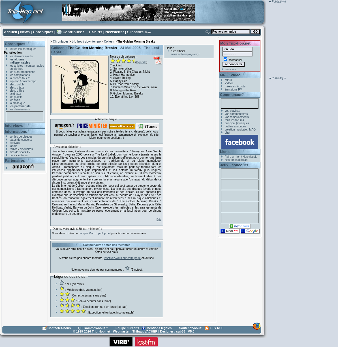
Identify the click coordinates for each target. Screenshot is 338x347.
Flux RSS (216, 328)
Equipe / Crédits (127, 328)
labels (13, 146)
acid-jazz (15, 93)
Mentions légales (159, 328)
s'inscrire (230, 69)
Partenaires (15, 160)
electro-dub (17, 84)
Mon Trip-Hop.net (235, 43)
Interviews (14, 125)
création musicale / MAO (240, 129)
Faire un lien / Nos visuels (241, 156)
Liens (225, 152)
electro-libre (17, 90)
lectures (22, 155)
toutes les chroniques (23, 49)
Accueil (10, 32)
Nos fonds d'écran (236, 159)
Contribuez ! (73, 32)
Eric (159, 219)
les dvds (15, 100)
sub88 (180, 331)
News (25, 32)
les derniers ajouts (21, 56)
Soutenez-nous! (191, 328)
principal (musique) (237, 123)
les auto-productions (22, 71)
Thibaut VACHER (144, 331)
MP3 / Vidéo (230, 75)
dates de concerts (21, 139)
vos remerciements (237, 117)
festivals (15, 142)
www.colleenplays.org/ (185, 54)
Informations (16, 131)
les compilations (20, 75)
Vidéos (229, 83)
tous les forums (234, 120)
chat (227, 132)
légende (141, 62)
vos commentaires (236, 113)
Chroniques (43, 32)
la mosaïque (17, 103)
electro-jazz (17, 87)
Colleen (109, 41)
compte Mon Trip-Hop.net (95, 233)
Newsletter (114, 32)
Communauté (231, 94)
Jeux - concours (234, 165)
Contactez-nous (59, 328)
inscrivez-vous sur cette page (122, 258)
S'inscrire (135, 32)
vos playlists (232, 110)
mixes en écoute (235, 86)
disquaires (26, 149)
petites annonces (235, 126)
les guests (16, 96)
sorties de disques (21, 136)
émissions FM (233, 89)
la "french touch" (20, 78)
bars (12, 155)
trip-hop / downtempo (23, 81)
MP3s (228, 80)
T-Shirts (95, 32)
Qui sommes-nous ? (93, 328)
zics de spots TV (20, 152)
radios (13, 149)
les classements (20, 109)
